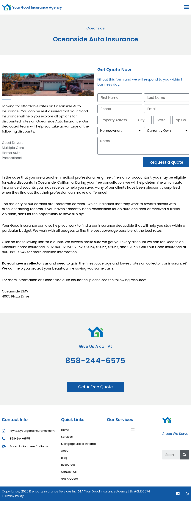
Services (67, 437)
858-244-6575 (95, 360)
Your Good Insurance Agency (37, 7)
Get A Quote (69, 479)
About (65, 451)
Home (65, 430)
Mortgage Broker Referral (78, 444)
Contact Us (68, 472)
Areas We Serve (175, 433)
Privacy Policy (14, 496)
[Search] (184, 454)
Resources (68, 465)
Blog (64, 458)
